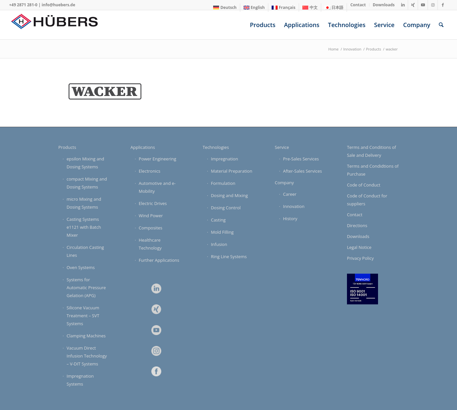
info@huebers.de (58, 5)
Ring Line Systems (229, 256)
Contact (354, 215)
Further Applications (159, 260)
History (290, 219)
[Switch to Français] (283, 7)
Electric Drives (153, 203)
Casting (218, 220)
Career (290, 194)
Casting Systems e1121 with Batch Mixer (84, 227)
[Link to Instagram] (433, 5)
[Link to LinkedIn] (403, 5)
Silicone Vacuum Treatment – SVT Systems (83, 315)
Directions (357, 225)
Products (67, 147)
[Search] (441, 24)
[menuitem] (225, 7)
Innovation (294, 206)
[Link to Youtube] (423, 5)
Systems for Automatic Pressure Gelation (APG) (86, 287)
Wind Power (151, 216)
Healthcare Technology (150, 244)
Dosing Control (226, 208)
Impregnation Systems (80, 380)
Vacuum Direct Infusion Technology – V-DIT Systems (87, 356)
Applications (143, 147)
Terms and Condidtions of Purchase (373, 170)
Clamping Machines (86, 336)
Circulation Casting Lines (85, 251)
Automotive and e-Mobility (157, 187)
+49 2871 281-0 (23, 5)
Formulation (223, 183)
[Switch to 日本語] (334, 7)
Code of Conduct (363, 185)
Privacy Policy (360, 258)
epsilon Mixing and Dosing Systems (85, 163)
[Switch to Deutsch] (225, 7)
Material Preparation (231, 171)
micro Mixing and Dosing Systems (84, 203)
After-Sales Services (302, 171)
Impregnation (224, 159)
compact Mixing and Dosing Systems (87, 183)
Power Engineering (157, 159)
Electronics (149, 171)
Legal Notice (359, 247)
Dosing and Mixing (229, 195)
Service (282, 147)
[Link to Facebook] (443, 5)
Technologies (216, 147)
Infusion (219, 244)
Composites (150, 228)
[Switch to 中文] (310, 7)
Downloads (358, 236)
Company (284, 183)
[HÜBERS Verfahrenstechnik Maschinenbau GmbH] (58, 24)
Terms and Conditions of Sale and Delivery (371, 151)
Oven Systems (81, 267)
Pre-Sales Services (301, 159)
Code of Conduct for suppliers (367, 200)
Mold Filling (222, 232)
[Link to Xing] (413, 5)
